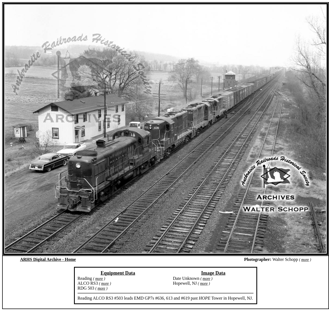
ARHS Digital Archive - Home (48, 259)
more (305, 260)
